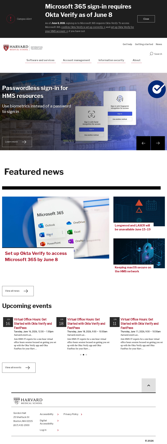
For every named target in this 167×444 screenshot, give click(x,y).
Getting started (144, 44)
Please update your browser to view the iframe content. (83, 335)
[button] (146, 18)
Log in (43, 428)
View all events (13, 366)
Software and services (40, 60)
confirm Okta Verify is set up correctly (82, 26)
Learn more (11, 141)
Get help (127, 44)
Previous (143, 143)
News (159, 44)
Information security (111, 60)
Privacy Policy (70, 412)
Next (158, 143)
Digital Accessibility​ (46, 421)
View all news (12, 291)
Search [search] (155, 54)
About (136, 60)
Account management (76, 60)
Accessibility (46, 412)
